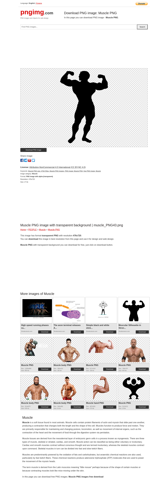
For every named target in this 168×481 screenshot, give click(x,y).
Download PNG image (33, 150)
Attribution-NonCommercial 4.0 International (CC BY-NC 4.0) (57, 167)
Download (44, 332)
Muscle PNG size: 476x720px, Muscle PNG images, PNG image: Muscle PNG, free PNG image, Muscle (64, 171)
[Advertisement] (84, 49)
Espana (39, 3)
